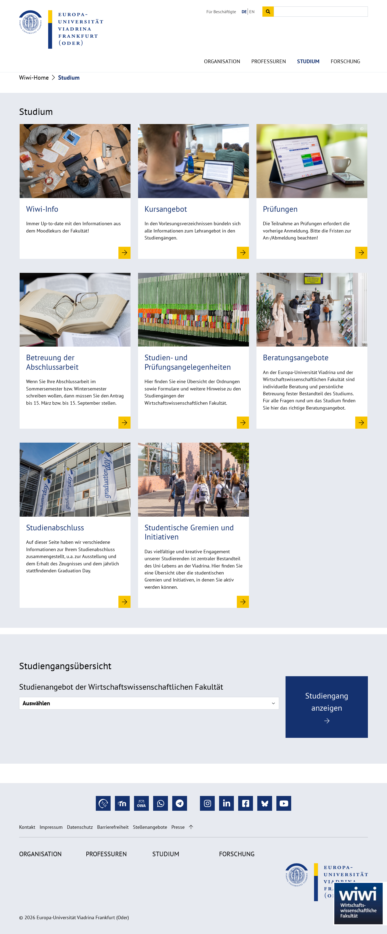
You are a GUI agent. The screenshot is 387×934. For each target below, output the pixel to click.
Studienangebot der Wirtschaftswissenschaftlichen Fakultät (121, 686)
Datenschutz (80, 827)
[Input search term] (321, 11)
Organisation (222, 48)
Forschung (345, 48)
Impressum (51, 827)
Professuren (268, 48)
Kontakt (27, 827)
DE (244, 11)
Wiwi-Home (34, 77)
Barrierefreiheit (113, 827)
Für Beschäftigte (221, 11)
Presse (178, 827)
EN (252, 11)
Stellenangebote (150, 827)
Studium (308, 48)
